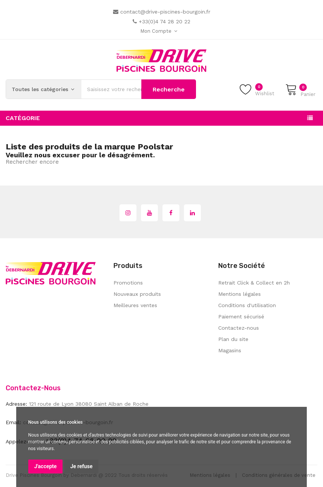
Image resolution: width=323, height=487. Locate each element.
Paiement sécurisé (241, 317)
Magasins (229, 350)
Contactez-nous (238, 328)
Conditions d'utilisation (247, 305)
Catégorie (23, 118)
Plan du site (233, 339)
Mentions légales (239, 294)
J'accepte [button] (45, 466)
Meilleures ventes (135, 305)
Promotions (128, 283)
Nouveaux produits (137, 294)
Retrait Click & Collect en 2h (254, 283)
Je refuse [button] (81, 466)
